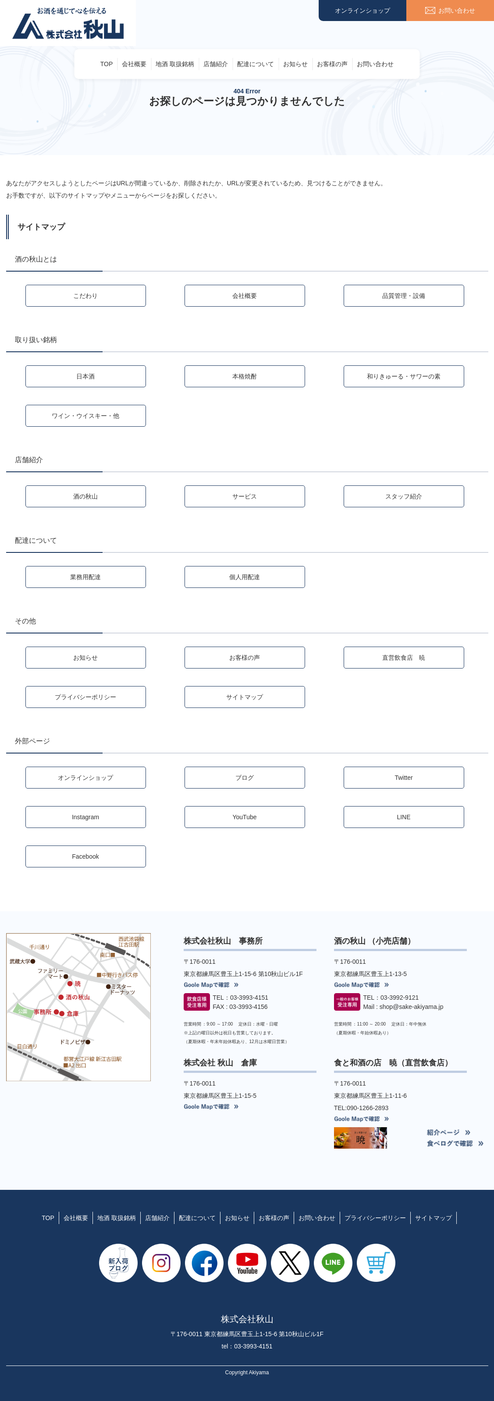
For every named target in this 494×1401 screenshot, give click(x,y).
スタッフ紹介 (403, 496)
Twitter (403, 777)
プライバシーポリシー (85, 696)
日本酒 (85, 376)
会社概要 (134, 63)
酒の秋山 (85, 496)
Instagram (85, 817)
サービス (244, 496)
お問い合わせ (375, 63)
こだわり (85, 295)
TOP (106, 63)
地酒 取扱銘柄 (175, 63)
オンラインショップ (362, 10)
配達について (255, 63)
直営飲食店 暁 (403, 657)
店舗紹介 (215, 63)
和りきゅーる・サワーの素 (404, 376)
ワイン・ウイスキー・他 (85, 415)
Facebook (85, 856)
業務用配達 (85, 576)
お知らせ (295, 63)
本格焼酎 (244, 376)
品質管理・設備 (403, 295)
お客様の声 (332, 63)
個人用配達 (244, 576)
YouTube (244, 817)
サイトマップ (244, 696)
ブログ (244, 777)
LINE (403, 817)
